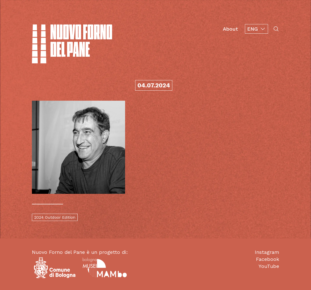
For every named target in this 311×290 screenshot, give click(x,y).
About (230, 29)
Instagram (267, 252)
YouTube (268, 266)
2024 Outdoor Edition (54, 217)
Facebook (267, 259)
